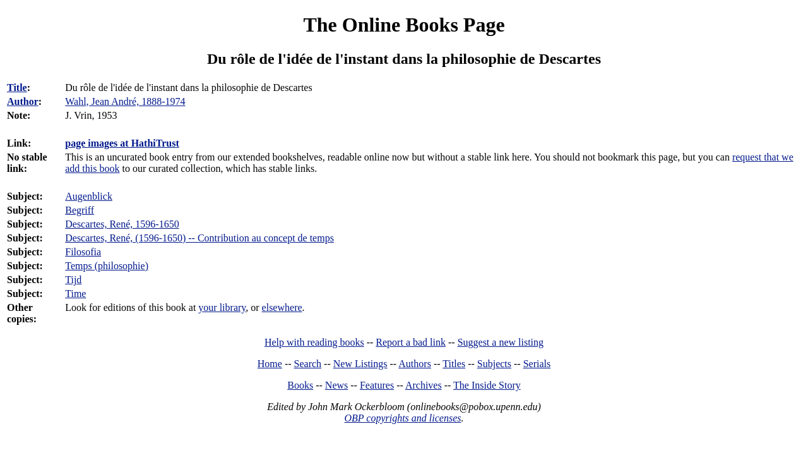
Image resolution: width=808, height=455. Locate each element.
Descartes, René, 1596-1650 (122, 224)
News (336, 385)
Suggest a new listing (501, 342)
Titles (454, 363)
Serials (537, 363)
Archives (423, 385)
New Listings (360, 363)
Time (75, 293)
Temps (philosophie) (106, 265)
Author (23, 101)
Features (377, 385)
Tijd (73, 279)
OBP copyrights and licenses (402, 418)
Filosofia (83, 251)
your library (222, 307)
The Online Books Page (403, 24)
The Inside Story (487, 385)
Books (300, 385)
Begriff (79, 210)
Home (270, 363)
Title (17, 87)
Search (308, 363)
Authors (414, 363)
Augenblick (88, 196)
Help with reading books (314, 342)
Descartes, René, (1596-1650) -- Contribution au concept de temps (199, 238)
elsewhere (282, 307)
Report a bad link (411, 342)
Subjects (494, 363)
